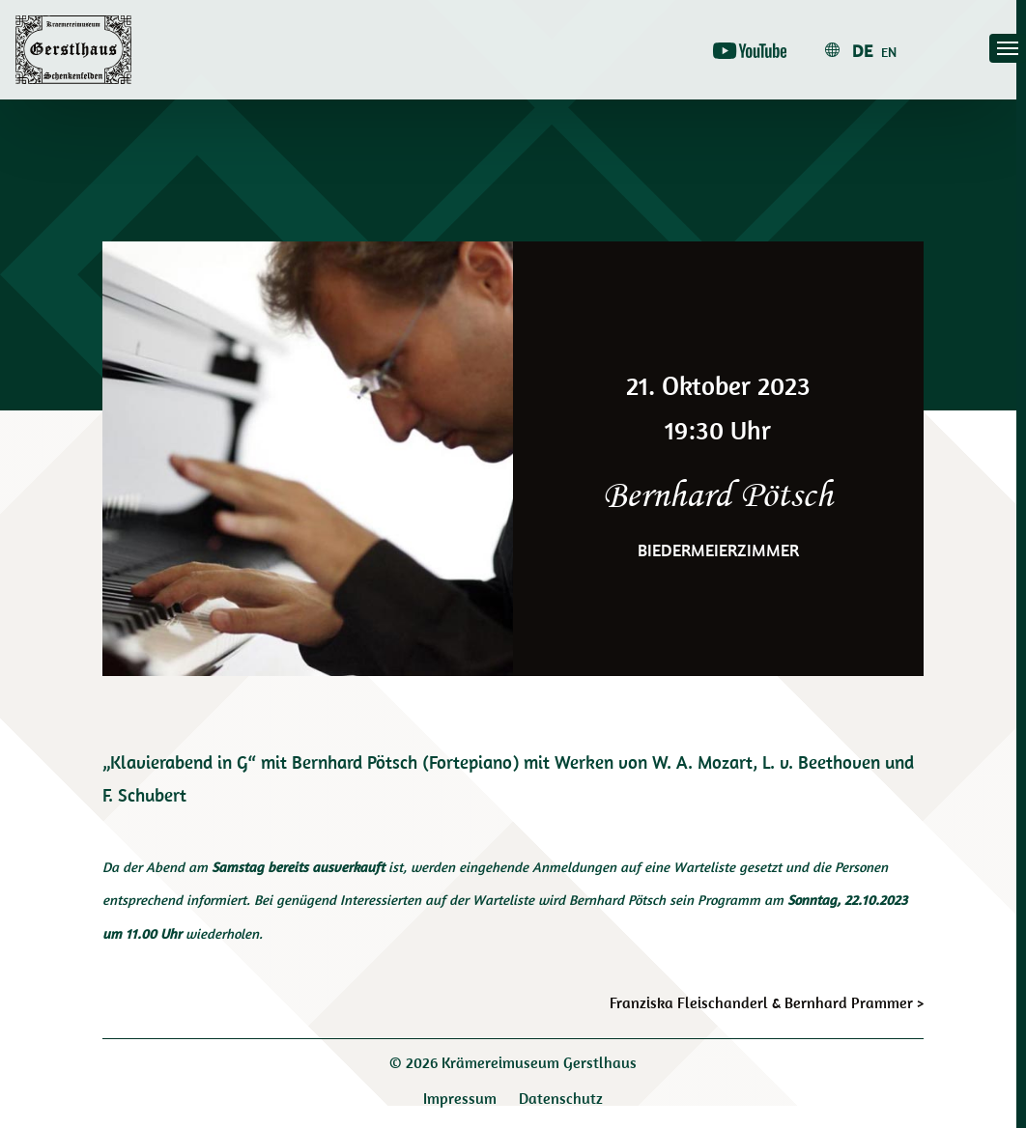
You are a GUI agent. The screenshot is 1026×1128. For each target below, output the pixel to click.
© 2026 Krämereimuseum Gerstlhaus (513, 1062)
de (862, 51)
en (889, 52)
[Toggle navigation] (1007, 48)
